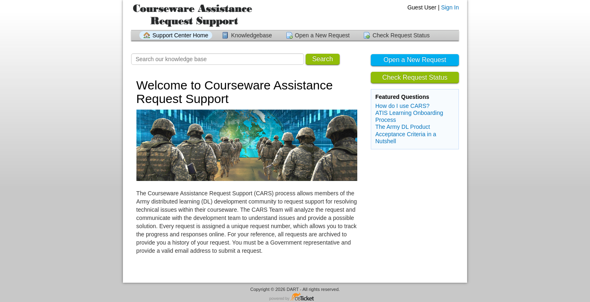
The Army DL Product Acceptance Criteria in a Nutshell (405, 134)
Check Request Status (400, 35)
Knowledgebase (251, 35)
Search (322, 58)
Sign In (450, 7)
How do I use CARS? (402, 106)
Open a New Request (322, 35)
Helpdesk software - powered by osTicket (295, 297)
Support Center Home (180, 35)
